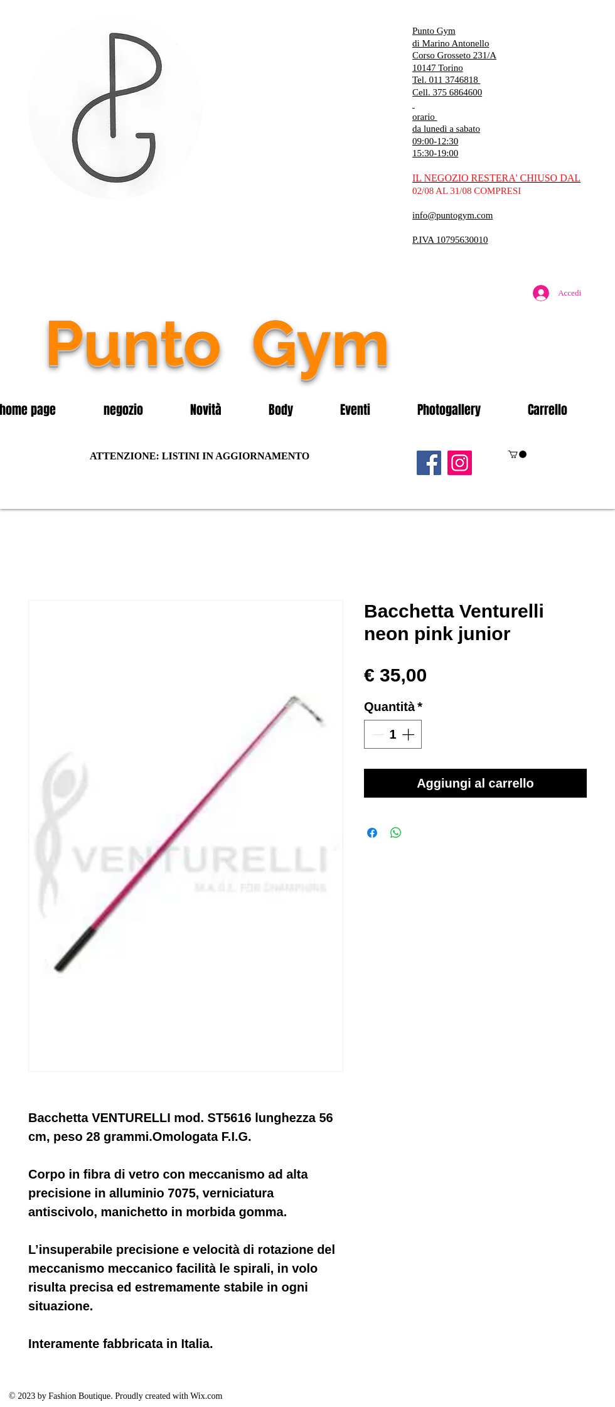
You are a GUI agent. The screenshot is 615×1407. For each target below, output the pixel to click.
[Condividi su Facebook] (372, 832)
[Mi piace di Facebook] (511, 369)
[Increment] (409, 734)
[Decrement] (376, 734)
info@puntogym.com (452, 215)
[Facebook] (429, 463)
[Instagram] (459, 463)
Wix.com (206, 1396)
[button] (137, 410)
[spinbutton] (392, 734)
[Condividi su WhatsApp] (396, 832)
